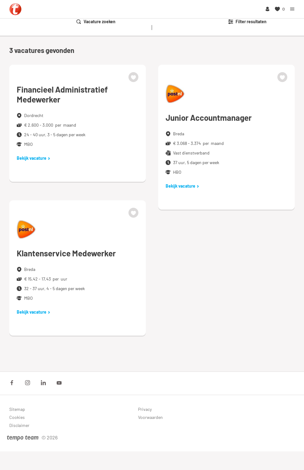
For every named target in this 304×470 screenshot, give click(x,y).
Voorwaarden (150, 417)
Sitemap (17, 409)
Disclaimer (19, 425)
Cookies (17, 417)
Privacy (145, 409)
